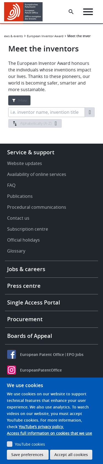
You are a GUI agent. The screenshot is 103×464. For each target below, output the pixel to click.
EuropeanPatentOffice (41, 370)
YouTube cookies (30, 444)
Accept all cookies (71, 454)
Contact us (18, 218)
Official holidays (23, 240)
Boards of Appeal (29, 336)
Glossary (16, 251)
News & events (12, 36)
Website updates (24, 163)
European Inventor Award (45, 36)
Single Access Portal (33, 302)
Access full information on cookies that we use (49, 433)
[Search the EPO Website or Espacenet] (71, 12)
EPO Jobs (75, 354)
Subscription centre (27, 229)
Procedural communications (36, 207)
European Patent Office (42, 354)
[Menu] (88, 12)
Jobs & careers (26, 269)
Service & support (30, 152)
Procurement (25, 319)
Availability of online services (36, 174)
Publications (20, 196)
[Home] (25, 11)
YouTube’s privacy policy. (41, 426)
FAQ (11, 185)
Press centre (24, 285)
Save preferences (27, 454)
